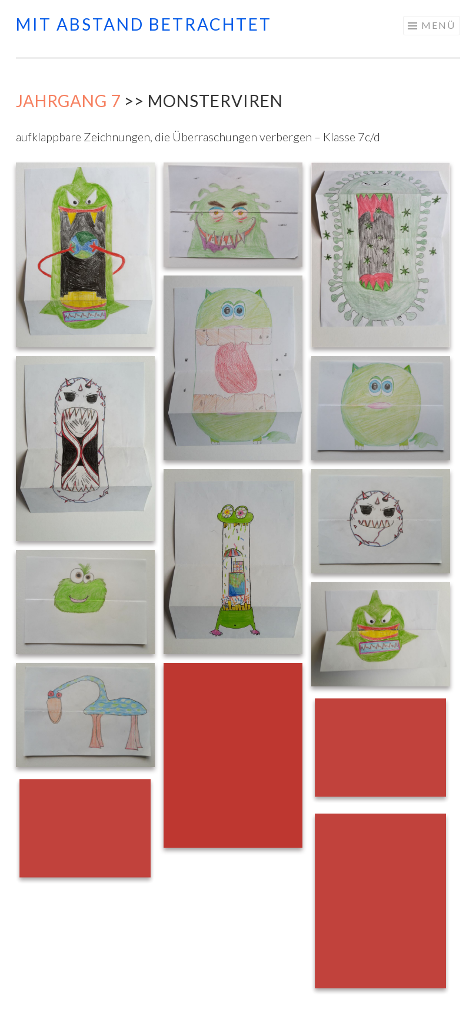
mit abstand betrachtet (144, 24)
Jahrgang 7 (68, 101)
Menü (438, 25)
